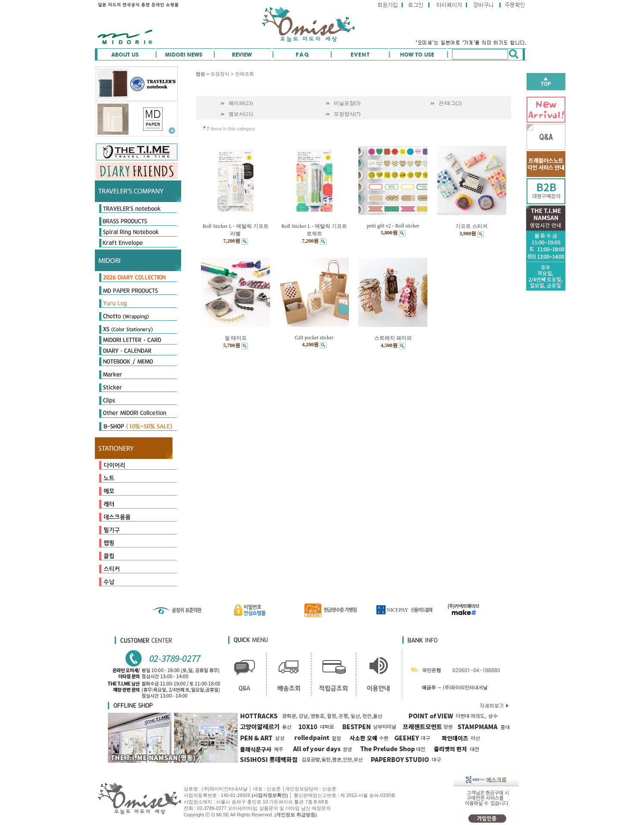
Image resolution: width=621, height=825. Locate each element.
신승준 (329, 788)
